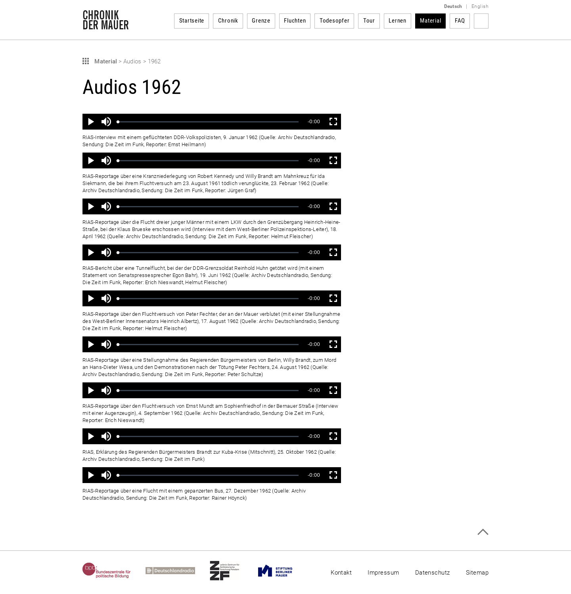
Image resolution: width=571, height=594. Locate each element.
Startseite (192, 20)
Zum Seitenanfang (482, 532)
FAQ (460, 20)
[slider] (208, 121)
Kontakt (341, 572)
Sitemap (477, 572)
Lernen (397, 20)
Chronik (228, 20)
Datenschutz (432, 572)
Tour (369, 20)
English (480, 6)
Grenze (261, 20)
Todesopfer (335, 20)
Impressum (383, 572)
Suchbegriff (481, 21)
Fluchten (295, 20)
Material (430, 20)
